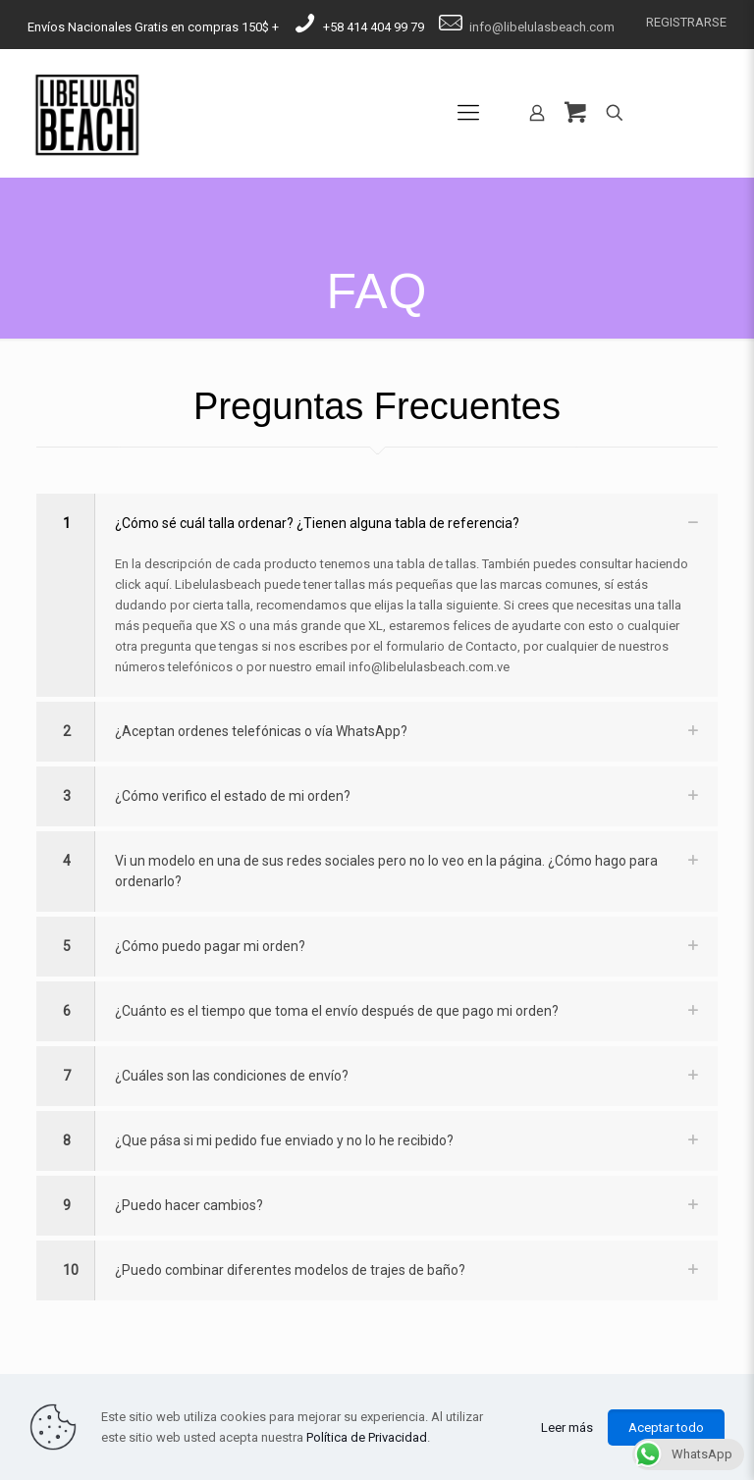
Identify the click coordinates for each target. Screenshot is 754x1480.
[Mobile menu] (468, 113)
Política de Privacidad (366, 1437)
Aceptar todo (666, 1427)
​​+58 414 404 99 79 (373, 27)
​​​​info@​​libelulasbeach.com (542, 27)
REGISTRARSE (686, 22)
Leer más (567, 1427)
